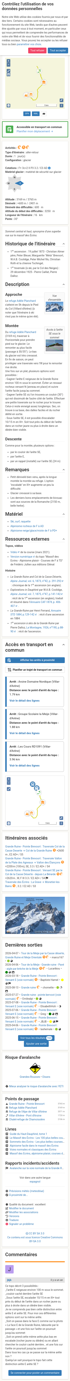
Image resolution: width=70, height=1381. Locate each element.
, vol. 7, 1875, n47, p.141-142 (35, 594)
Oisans (46, 1076)
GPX (27, 113)
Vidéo (13, 552)
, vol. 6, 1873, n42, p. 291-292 (35, 581)
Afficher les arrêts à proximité (31, 660)
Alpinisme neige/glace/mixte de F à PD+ (33, 530)
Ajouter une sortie (36, 1043)
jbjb (9, 1279)
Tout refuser (37, 48)
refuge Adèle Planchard (22, 300)
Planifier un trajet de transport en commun (35, 669)
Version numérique (21, 556)
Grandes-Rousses (30, 1076)
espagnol (35, 1181)
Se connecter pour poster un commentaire (35, 1372)
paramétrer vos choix (29, 42)
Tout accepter (58, 48)
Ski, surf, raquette (20, 521)
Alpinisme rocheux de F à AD (27, 526)
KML (36, 113)
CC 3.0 (35, 1237)
